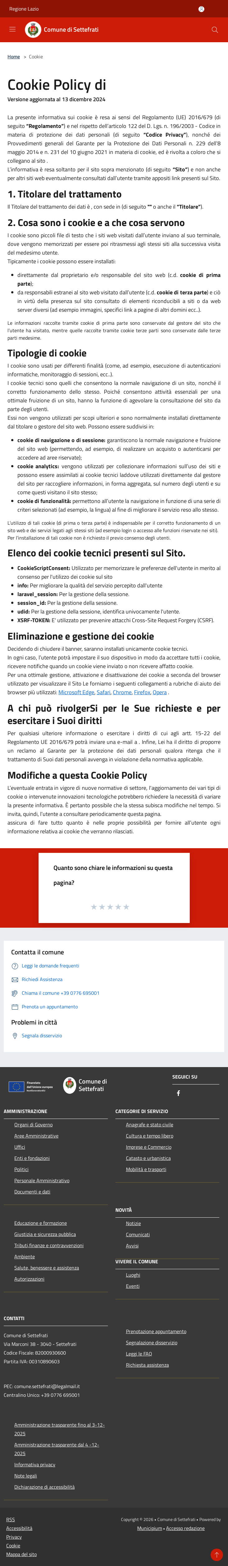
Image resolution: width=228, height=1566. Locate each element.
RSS (10, 1519)
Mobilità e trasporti (146, 1169)
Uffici (19, 1147)
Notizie (133, 1223)
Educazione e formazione (40, 1223)
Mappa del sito (21, 1554)
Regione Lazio (24, 8)
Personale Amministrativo (41, 1180)
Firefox (142, 692)
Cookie (13, 1545)
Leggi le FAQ (139, 1353)
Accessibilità (19, 1528)
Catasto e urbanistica (148, 1158)
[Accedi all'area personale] (201, 9)
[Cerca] (215, 30)
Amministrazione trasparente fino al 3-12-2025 (59, 1429)
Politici (21, 1169)
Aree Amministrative (36, 1135)
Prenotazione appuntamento (156, 1331)
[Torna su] (217, 1555)
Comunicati (138, 1234)
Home (13, 56)
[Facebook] (178, 1093)
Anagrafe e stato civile (149, 1124)
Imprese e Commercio (148, 1147)
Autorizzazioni (29, 1279)
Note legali (25, 1475)
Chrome (122, 692)
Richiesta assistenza (147, 1365)
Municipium (149, 1528)
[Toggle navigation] (12, 29)
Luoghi (133, 1275)
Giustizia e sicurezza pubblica (45, 1234)
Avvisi (132, 1245)
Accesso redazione (185, 1528)
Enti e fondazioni (32, 1158)
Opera (160, 692)
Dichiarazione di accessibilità (44, 1487)
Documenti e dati (32, 1191)
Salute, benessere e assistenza (46, 1267)
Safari (103, 692)
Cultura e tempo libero (149, 1135)
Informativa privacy (34, 1464)
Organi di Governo (33, 1124)
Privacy (14, 1537)
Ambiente (24, 1256)
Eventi (133, 1286)
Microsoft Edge (76, 692)
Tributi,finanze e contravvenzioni (49, 1245)
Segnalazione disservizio (151, 1342)
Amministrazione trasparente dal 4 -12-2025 (56, 1449)
